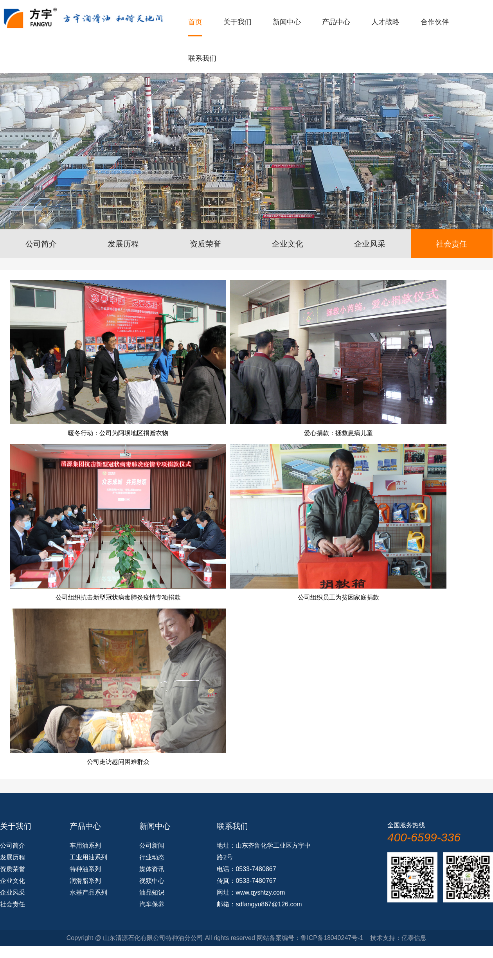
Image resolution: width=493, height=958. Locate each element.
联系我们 (202, 58)
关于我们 (237, 22)
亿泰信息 (413, 938)
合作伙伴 (435, 22)
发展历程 (123, 244)
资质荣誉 (205, 244)
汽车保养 (151, 904)
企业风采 (369, 244)
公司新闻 (151, 845)
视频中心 (151, 880)
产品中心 (336, 22)
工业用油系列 (88, 857)
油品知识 (151, 892)
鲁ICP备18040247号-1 (331, 938)
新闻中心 (287, 22)
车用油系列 (85, 845)
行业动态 (151, 857)
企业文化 (287, 244)
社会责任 (451, 244)
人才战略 (385, 22)
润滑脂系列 (85, 880)
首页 (195, 22)
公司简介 (41, 244)
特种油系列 (85, 869)
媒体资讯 (151, 869)
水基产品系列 (88, 892)
